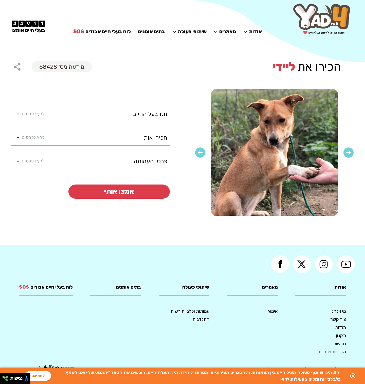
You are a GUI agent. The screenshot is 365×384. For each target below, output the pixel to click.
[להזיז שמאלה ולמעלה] (4, 377)
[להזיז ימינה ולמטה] (6, 380)
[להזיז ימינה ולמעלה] (6, 377)
